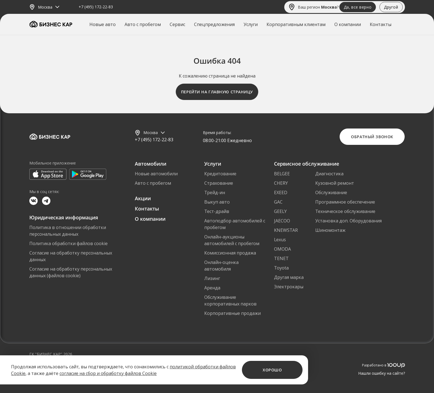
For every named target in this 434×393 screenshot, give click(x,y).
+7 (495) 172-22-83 (96, 7)
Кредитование (220, 174)
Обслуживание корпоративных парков (230, 300)
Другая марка (289, 277)
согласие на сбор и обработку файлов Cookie (108, 373)
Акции (143, 198)
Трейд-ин (214, 192)
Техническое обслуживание (345, 211)
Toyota (281, 268)
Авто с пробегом (143, 24)
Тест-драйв (216, 211)
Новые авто (102, 24)
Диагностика (329, 174)
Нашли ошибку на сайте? (381, 373)
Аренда (212, 288)
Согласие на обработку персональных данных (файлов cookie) (70, 272)
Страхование (218, 183)
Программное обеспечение (345, 202)
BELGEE (282, 174)
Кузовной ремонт (334, 183)
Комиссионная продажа (230, 253)
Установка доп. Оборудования (348, 221)
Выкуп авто (217, 202)
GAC (278, 202)
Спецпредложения (214, 24)
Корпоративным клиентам (296, 24)
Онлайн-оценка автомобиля (221, 265)
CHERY (281, 183)
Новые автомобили (156, 174)
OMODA (282, 249)
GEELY (280, 211)
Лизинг (212, 278)
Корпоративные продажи (232, 313)
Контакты (380, 24)
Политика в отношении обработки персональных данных (67, 230)
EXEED (280, 192)
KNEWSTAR (286, 230)
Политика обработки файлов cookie (68, 243)
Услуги (251, 24)
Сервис (177, 24)
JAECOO (282, 221)
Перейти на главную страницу (217, 91)
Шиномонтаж (330, 230)
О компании (347, 24)
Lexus (280, 240)
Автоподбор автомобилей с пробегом (234, 224)
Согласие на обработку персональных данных (70, 256)
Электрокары (288, 287)
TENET (281, 258)
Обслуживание (331, 192)
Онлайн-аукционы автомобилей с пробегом (231, 240)
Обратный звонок (372, 136)
